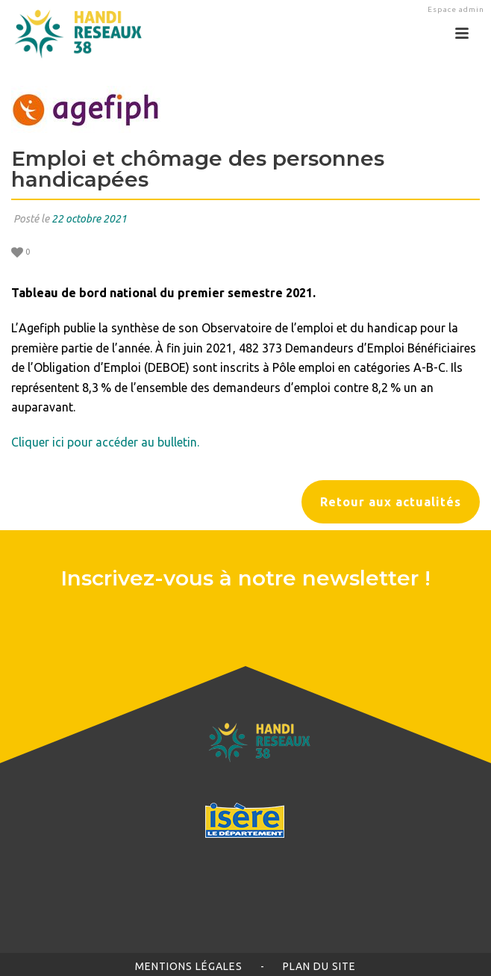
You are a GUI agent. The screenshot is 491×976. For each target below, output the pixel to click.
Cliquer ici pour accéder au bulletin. (105, 442)
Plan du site (319, 966)
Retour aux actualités (390, 502)
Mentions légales (189, 966)
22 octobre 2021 (89, 219)
